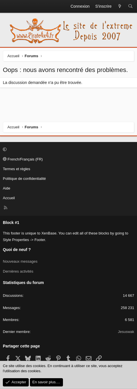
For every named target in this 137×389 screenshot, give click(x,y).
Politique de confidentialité (24, 178)
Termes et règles (16, 169)
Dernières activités (18, 271)
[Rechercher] (130, 6)
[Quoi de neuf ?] (119, 6)
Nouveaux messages (20, 261)
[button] (67, 150)
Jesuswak (126, 332)
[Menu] (7, 6)
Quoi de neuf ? (17, 249)
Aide (6, 188)
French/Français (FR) (23, 159)
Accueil (9, 198)
